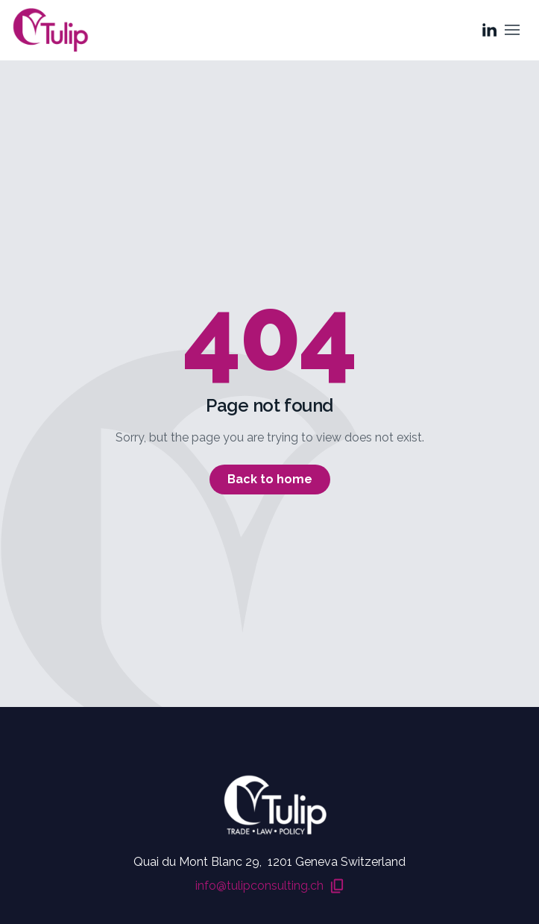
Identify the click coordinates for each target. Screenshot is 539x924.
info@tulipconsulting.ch (269, 887)
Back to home (269, 479)
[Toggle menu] (512, 30)
